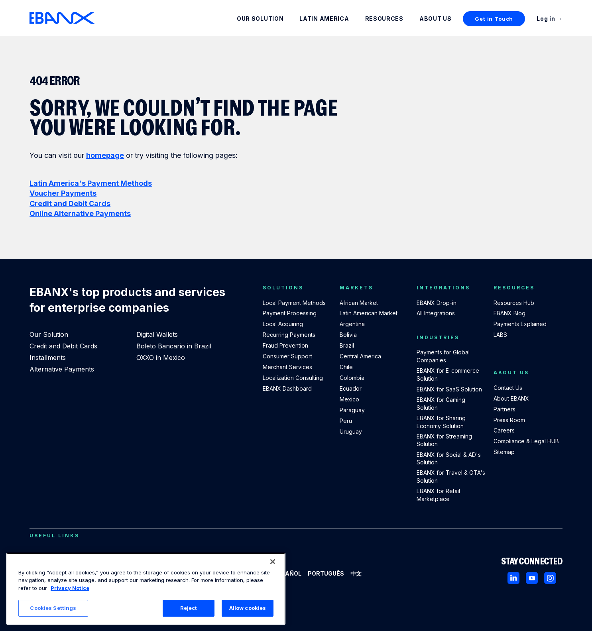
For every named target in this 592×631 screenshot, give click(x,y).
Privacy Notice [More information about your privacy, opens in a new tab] (70, 588)
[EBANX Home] (62, 18)
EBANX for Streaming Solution (444, 440)
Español (287, 573)
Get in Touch (494, 19)
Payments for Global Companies (443, 356)
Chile (346, 367)
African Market (359, 302)
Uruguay (351, 431)
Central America (360, 356)
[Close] (272, 561)
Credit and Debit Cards (70, 203)
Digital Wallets (157, 334)
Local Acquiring (283, 323)
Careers (504, 430)
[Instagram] (550, 577)
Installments (48, 358)
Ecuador (351, 388)
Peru (346, 420)
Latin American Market (368, 313)
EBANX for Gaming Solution (441, 403)
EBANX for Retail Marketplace (438, 495)
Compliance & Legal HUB (526, 441)
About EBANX (511, 398)
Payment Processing (290, 313)
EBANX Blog (509, 313)
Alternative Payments (62, 369)
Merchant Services (287, 367)
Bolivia (348, 334)
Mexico (349, 399)
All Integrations (436, 313)
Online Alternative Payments (80, 213)
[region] (145, 589)
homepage (105, 155)
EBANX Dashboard (287, 388)
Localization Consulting (293, 377)
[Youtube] (532, 577)
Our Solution (260, 18)
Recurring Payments (289, 334)
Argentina (352, 323)
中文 (356, 573)
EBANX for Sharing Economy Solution (441, 422)
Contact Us (508, 387)
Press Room (509, 420)
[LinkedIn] (513, 577)
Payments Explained (520, 323)
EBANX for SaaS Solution (449, 389)
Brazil (347, 345)
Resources (384, 18)
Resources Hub (514, 302)
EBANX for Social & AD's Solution (449, 458)
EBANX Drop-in (436, 302)
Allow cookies (247, 608)
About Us (435, 18)
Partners (504, 409)
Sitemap (504, 451)
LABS (500, 334)
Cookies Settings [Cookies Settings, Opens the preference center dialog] (53, 608)
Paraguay (352, 410)
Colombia (352, 377)
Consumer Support (287, 356)
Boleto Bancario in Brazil (173, 346)
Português (326, 573)
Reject (188, 608)
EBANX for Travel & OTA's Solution (451, 476)
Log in (546, 18)
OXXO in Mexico (160, 358)
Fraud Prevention (285, 345)
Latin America (324, 18)
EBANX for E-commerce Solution (448, 374)
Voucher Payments (63, 193)
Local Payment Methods (294, 302)
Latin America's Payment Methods (91, 183)
